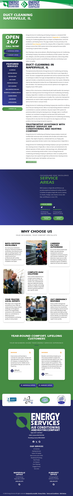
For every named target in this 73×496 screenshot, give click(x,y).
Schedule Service (31, 162)
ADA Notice (63, 493)
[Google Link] (39, 441)
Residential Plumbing (36, 457)
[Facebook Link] (33, 441)
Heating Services (12, 73)
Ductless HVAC (12, 76)
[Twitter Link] (36, 441)
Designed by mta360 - (32, 493)
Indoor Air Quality (12, 82)
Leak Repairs (12, 99)
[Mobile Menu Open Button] (70, 4)
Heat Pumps (12, 79)
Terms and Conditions (53, 493)
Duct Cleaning (12, 86)
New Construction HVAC (12, 89)
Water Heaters (12, 102)
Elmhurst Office (12, 55)
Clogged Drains (12, 95)
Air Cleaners (36, 462)
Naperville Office (12, 51)
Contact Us (12, 108)
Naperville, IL (56, 37)
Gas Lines (36, 468)
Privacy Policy (42, 493)
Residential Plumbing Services (12, 92)
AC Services (12, 70)
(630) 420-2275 (19, 481)
